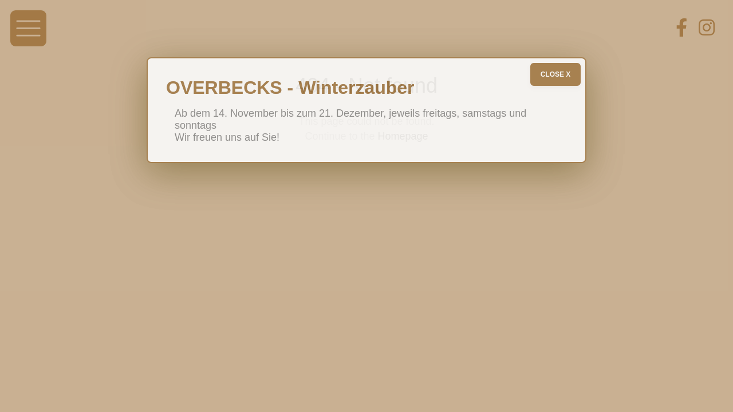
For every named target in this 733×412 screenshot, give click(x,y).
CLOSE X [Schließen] (556, 74)
